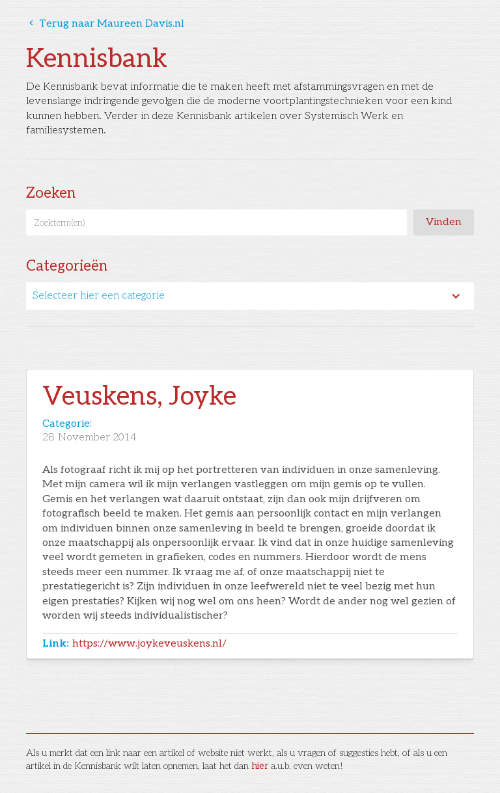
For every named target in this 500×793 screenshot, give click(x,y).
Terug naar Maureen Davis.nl (105, 24)
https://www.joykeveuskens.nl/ (149, 644)
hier (259, 766)
